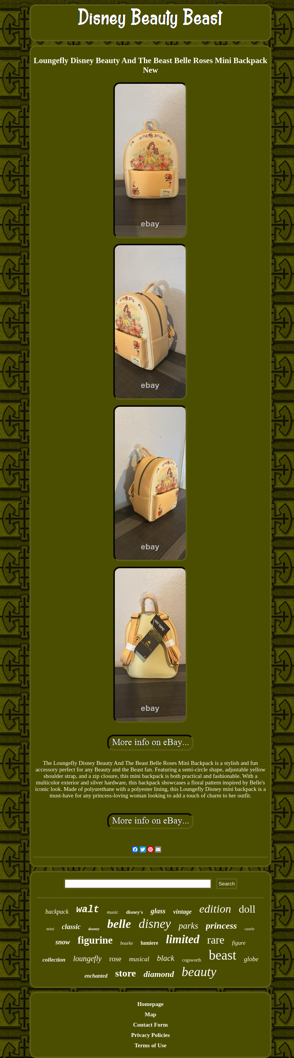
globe (251, 959)
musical (139, 959)
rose (115, 959)
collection (53, 960)
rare (215, 940)
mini (50, 928)
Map (150, 1014)
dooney (94, 929)
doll (247, 909)
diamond (159, 974)
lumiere (149, 943)
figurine (95, 940)
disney (155, 924)
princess (221, 926)
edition (215, 908)
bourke (126, 943)
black (165, 958)
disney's (134, 912)
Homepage (150, 1004)
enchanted (96, 976)
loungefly (87, 958)
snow (63, 942)
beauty (199, 972)
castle (250, 928)
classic (71, 927)
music (112, 912)
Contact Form (150, 1025)
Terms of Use (150, 1045)
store (125, 973)
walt (87, 909)
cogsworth (191, 960)
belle (119, 924)
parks (188, 926)
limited (182, 939)
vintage (182, 911)
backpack (57, 911)
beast (222, 955)
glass (157, 911)
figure (238, 943)
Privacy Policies (150, 1035)
